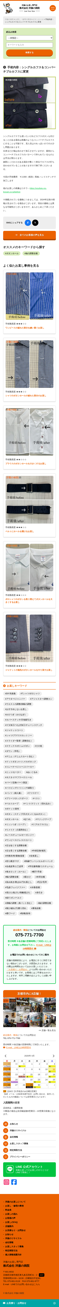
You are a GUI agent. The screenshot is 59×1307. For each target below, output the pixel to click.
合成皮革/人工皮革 (14, 866)
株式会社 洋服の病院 (29, 8)
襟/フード (10, 913)
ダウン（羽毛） (13, 751)
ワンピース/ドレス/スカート (19, 840)
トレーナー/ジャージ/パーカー (20, 767)
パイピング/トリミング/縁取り (20, 788)
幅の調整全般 (12, 877)
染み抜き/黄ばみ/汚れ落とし (19, 882)
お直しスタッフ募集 (19, 1143)
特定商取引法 (16, 1150)
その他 (39, 746)
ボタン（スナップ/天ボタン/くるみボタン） (26, 814)
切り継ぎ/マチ (12, 861)
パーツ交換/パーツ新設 (16, 783)
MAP (41, 1275)
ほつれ (28, 819)
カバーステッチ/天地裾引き (18, 720)
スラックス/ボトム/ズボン (18, 746)
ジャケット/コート (14, 730)
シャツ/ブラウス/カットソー (19, 735)
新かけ (28, 877)
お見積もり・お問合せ (15, 1230)
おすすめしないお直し (16, 709)
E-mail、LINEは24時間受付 (18, 1047)
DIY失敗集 (11, 694)
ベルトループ (12, 804)
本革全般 (41, 877)
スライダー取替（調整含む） (19, 741)
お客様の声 (10, 1218)
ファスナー (34, 793)
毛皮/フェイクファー (15, 887)
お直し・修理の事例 (23, 19)
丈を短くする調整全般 (16, 845)
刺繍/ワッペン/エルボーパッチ (39, 861)
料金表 (8, 1210)
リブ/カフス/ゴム (40, 824)
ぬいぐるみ (32, 772)
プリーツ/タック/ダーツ (17, 798)
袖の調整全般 (31, 253)
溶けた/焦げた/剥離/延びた (18, 893)
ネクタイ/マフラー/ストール (19, 777)
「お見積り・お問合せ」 (18, 969)
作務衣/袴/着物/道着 (15, 856)
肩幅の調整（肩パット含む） (19, 903)
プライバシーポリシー (20, 1157)
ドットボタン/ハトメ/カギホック (21, 762)
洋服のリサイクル (18, 1130)
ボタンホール (38, 19)
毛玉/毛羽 (42, 882)
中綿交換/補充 (39, 851)
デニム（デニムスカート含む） (20, 756)
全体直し (34, 856)
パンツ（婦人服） (14, 793)
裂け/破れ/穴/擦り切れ (16, 908)
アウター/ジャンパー (15, 699)
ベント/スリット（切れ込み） (38, 804)
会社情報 (14, 1137)
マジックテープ (44, 819)
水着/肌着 (35, 887)
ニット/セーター (13, 772)
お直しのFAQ (11, 1222)
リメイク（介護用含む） (17, 830)
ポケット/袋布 (12, 809)
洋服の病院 (9, 19)
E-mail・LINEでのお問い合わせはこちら (21, 1284)
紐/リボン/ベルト (14, 898)
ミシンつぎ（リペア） (16, 824)
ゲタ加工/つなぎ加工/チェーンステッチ (24, 725)
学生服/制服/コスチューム (41, 866)
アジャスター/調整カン (41, 699)
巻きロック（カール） (16, 872)
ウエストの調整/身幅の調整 (18, 704)
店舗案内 (9, 1226)
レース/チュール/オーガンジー (20, 835)
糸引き (40, 893)
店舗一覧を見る (49, 1030)
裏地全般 (36, 908)
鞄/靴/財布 (25, 913)
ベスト (37, 798)
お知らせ (14, 1124)
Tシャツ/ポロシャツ (31, 694)
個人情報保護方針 (13, 1254)
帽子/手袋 (37, 872)
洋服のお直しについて (15, 1202)
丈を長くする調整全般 (16, 851)
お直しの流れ (11, 1214)
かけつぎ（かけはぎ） (16, 715)
